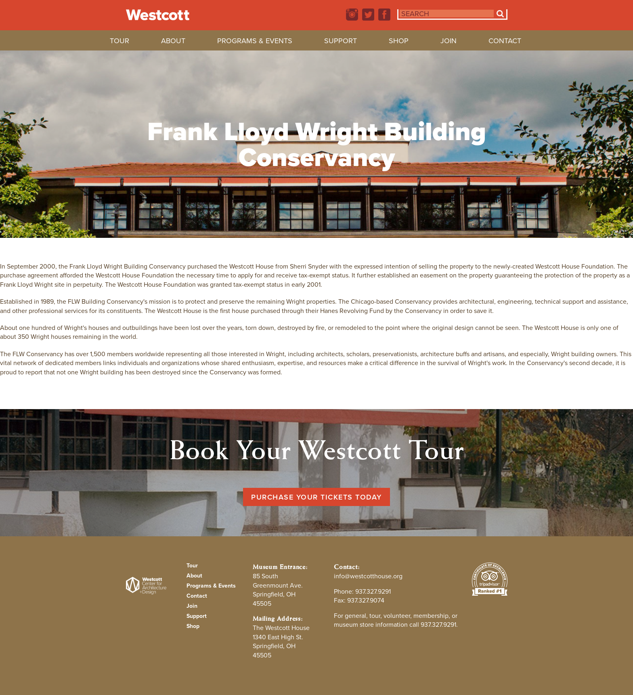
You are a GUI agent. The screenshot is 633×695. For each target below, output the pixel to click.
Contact (504, 42)
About (173, 42)
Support (340, 42)
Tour (119, 42)
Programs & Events (254, 42)
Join (448, 42)
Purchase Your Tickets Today (316, 497)
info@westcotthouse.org (368, 576)
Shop (399, 42)
